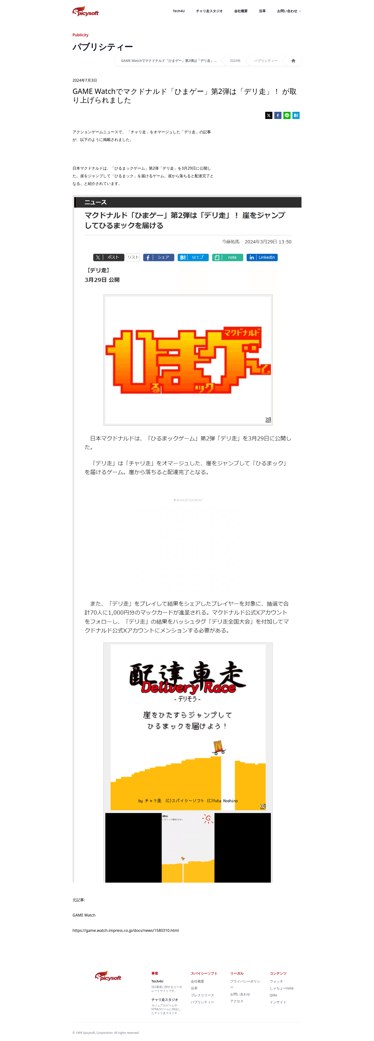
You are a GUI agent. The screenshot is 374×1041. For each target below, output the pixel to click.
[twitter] (268, 115)
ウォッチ (276, 981)
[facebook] (277, 115)
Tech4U (179, 11)
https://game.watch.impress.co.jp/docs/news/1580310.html (126, 930)
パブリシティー (266, 60)
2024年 (235, 60)
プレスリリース (202, 995)
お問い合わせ (289, 11)
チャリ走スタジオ (209, 11)
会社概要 (241, 11)
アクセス (237, 1001)
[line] (287, 115)
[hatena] (296, 115)
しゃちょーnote (282, 988)
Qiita (273, 995)
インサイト (278, 1002)
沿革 (262, 11)
